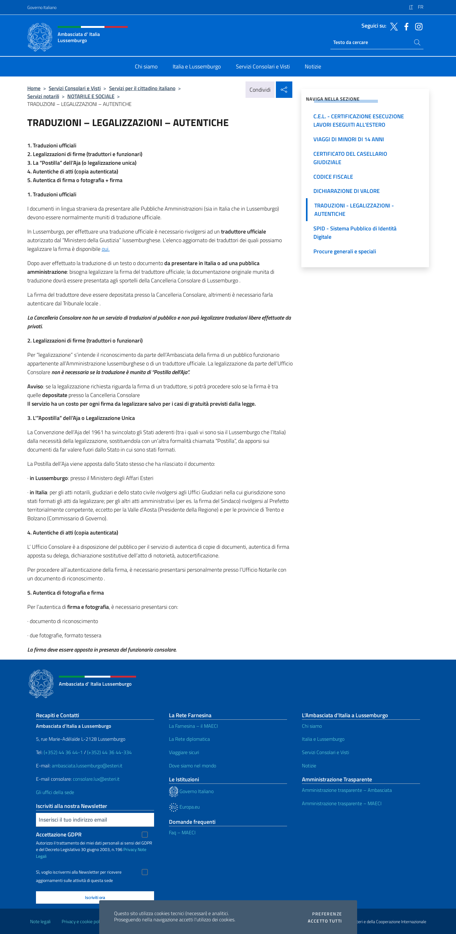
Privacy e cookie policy (83, 921)
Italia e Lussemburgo (323, 739)
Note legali (40, 921)
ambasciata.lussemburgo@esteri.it (87, 765)
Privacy (130, 849)
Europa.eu (184, 806)
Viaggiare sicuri (184, 752)
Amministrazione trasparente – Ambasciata (347, 790)
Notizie (309, 765)
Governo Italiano (41, 7)
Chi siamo (312, 726)
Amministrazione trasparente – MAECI (342, 803)
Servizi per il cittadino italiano (142, 88)
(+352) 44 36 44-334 (109, 752)
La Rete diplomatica (189, 739)
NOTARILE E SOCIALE (90, 96)
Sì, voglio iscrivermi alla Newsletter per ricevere (79, 872)
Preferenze (327, 914)
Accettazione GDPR (59, 834)
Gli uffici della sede (55, 792)
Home (34, 88)
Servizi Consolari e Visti (75, 88)
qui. (106, 249)
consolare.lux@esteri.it (96, 779)
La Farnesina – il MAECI (193, 726)
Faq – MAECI (182, 832)
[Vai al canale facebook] (405, 26)
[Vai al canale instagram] (417, 26)
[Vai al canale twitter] (392, 26)
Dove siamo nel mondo (192, 765)
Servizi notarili (43, 96)
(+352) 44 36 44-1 (63, 752)
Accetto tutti (325, 921)
